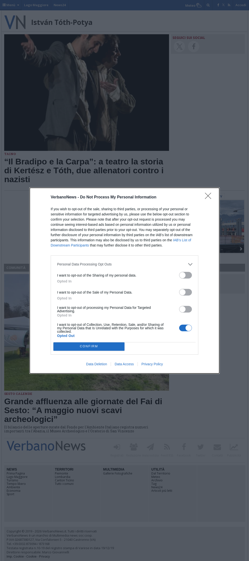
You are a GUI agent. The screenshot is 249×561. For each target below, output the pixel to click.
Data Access (124, 364)
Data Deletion (96, 364)
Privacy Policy (152, 364)
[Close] (209, 197)
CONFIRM (89, 346)
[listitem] (124, 264)
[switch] (185, 275)
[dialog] (124, 280)
